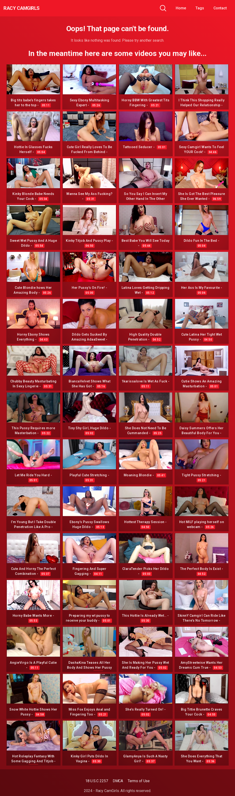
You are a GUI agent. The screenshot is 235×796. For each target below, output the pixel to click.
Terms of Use (139, 781)
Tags (199, 8)
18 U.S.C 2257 (96, 781)
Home (181, 8)
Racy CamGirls (29, 8)
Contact (220, 8)
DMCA (118, 781)
